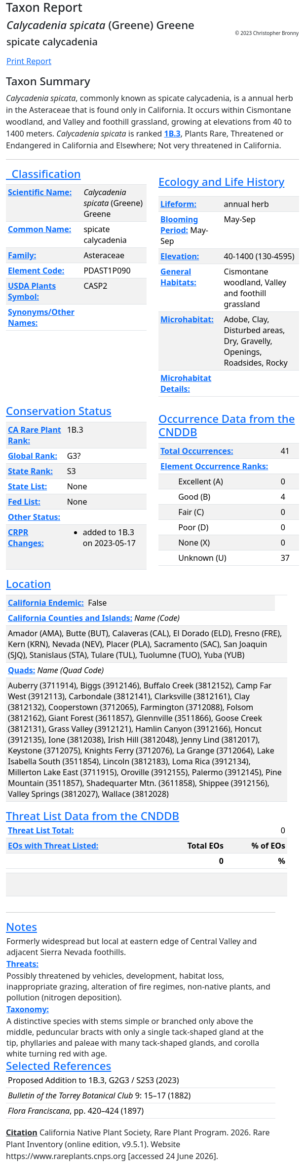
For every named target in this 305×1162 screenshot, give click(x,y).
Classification (43, 173)
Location (28, 583)
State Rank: (30, 471)
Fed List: (24, 501)
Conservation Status (59, 410)
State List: (27, 486)
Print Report (28, 61)
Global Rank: (32, 455)
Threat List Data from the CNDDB (92, 815)
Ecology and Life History (221, 181)
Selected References (58, 1065)
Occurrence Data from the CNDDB (226, 425)
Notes (21, 926)
